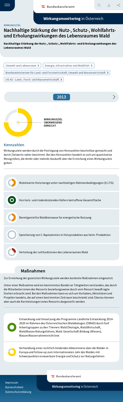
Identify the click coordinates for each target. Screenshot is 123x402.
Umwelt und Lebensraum (22, 65)
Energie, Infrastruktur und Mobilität (68, 65)
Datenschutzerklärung (18, 392)
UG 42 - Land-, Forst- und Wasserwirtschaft (34, 79)
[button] (7, 5)
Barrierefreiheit (14, 387)
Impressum (11, 382)
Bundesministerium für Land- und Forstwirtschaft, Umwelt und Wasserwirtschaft (57, 72)
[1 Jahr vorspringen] (113, 96)
